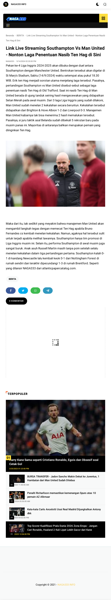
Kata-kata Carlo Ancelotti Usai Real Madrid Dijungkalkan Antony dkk (64, 511)
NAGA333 (30, 268)
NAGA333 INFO (18, 4)
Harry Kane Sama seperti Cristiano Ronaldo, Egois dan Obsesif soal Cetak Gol (53, 462)
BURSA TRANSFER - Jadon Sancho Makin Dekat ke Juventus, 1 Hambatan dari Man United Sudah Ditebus (63, 478)
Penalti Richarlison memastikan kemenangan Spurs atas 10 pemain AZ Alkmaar (61, 495)
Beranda (10, 35)
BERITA (20, 35)
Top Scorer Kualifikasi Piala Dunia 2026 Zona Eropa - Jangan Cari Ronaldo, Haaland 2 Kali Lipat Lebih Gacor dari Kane (62, 527)
